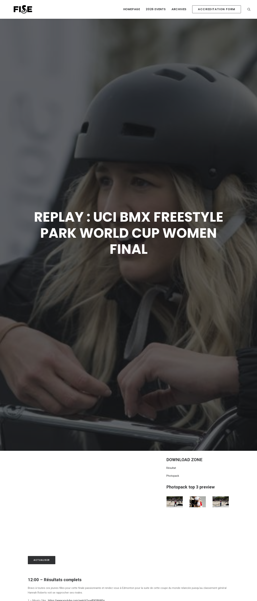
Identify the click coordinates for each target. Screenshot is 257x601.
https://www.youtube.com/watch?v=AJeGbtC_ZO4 (82, 585)
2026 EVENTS (156, 9)
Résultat (171, 448)
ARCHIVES (179, 9)
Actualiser (42, 540)
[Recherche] (249, 9)
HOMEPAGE (131, 9)
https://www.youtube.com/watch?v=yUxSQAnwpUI (80, 590)
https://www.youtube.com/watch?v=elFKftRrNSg (76, 580)
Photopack (172, 455)
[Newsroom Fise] (16, 9)
